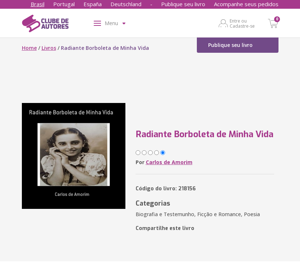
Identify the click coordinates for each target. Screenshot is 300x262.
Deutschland (125, 4)
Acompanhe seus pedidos (246, 4)
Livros (49, 47)
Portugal (64, 4)
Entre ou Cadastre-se (242, 23)
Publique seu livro (183, 4)
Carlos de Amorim (169, 162)
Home (29, 47)
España (92, 4)
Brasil (37, 4)
